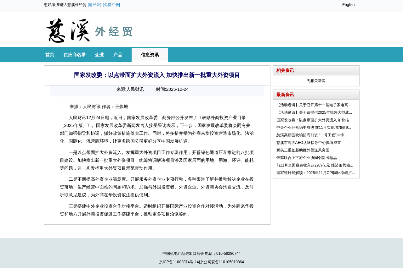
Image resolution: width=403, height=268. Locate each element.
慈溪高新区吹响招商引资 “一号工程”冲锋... (311, 135)
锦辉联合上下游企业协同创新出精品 (306, 158)
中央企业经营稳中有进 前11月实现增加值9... (313, 127)
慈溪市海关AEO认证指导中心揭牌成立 (308, 142)
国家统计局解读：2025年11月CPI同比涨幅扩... (315, 173)
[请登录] (94, 5)
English (348, 5)
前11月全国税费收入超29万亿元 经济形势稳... (314, 165)
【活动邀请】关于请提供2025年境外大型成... (314, 112)
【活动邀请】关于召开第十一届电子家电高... (313, 105)
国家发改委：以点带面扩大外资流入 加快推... (314, 120)
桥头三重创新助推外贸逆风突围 (302, 150)
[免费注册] (111, 5)
